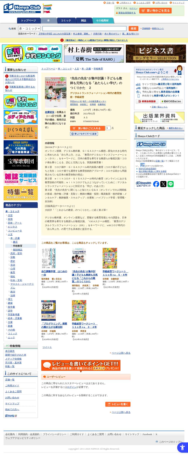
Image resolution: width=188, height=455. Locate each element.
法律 (12, 295)
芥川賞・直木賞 (13, 362)
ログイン (133, 8)
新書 (10, 326)
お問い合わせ (161, 3)
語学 (10, 310)
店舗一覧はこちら (160, 107)
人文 (10, 234)
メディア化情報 (13, 359)
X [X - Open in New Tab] (156, 434)
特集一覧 (10, 366)
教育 (12, 272)
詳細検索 (146, 28)
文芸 (10, 215)
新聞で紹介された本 (15, 355)
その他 (11, 329)
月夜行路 (97, 33)
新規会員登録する (127, 12)
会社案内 (10, 434)
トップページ (28, 20)
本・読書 (15, 238)
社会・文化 (16, 280)
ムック (11, 337)
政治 (12, 291)
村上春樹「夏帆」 (81, 33)
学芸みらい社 (76, 101)
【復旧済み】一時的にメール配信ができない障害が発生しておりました (96, 40)
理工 (10, 299)
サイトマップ (178, 3)
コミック (66, 20)
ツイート (47, 347)
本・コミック (12, 211)
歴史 (12, 261)
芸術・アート (15, 223)
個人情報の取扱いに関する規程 (152, 171)
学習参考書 (14, 314)
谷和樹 (93, 104)
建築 (10, 303)
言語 (12, 265)
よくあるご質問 (143, 3)
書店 (15, 242)
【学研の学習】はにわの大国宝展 (54, 33)
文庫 (10, 322)
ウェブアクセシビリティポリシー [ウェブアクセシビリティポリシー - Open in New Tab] (22, 438)
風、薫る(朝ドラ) (130, 33)
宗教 (12, 257)
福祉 (12, 276)
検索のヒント (158, 28)
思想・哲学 (16, 253)
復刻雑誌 (17, 249)
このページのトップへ (170, 441)
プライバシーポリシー (54, 434)
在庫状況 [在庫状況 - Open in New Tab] (49, 112)
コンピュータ (15, 230)
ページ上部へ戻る (121, 353)
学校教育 (17, 246)
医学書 (11, 307)
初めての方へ (12, 409)
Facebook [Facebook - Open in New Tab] (147, 434)
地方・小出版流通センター (94, 101)
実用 (10, 219)
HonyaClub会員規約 (147, 169)
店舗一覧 (110, 3)
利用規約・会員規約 (28, 434)
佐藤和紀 (102, 104)
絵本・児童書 (15, 318)
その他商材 (102, 20)
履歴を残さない (176, 128)
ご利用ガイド (125, 3)
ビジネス (12, 226)
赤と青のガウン (112, 33)
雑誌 (83, 20)
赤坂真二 (84, 104)
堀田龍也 (74, 104)
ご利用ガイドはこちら (170, 79)
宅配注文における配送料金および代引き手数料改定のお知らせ (20, 79)
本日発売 (10, 351)
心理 (12, 268)
